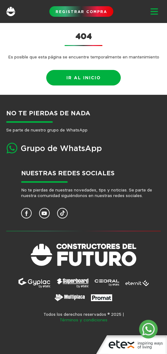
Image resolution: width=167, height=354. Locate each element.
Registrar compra (81, 12)
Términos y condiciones (83, 320)
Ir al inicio (83, 78)
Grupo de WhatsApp (61, 149)
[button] (154, 11)
